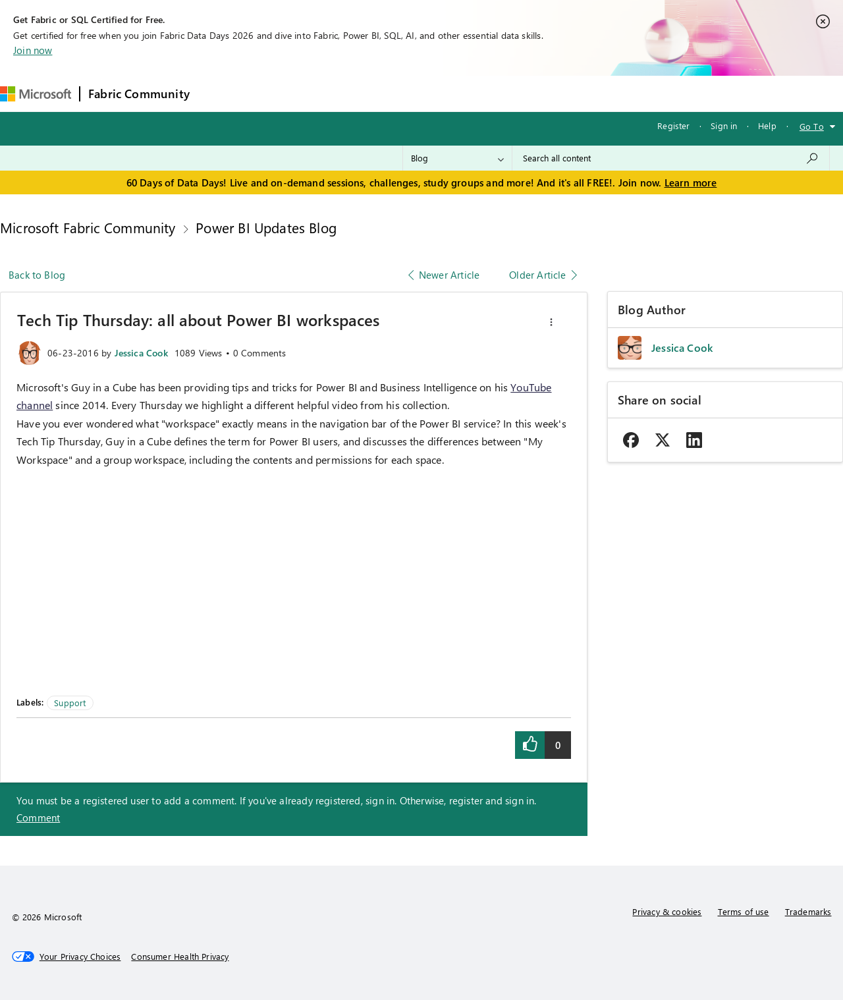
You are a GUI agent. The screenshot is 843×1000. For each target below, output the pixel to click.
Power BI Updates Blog (266, 227)
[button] (551, 322)
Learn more (691, 182)
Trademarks (808, 911)
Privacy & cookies (666, 911)
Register (673, 125)
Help (767, 125)
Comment (38, 817)
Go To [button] (812, 126)
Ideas (331, 93)
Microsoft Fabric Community (88, 227)
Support (555, 93)
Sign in (724, 125)
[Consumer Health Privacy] (180, 956)
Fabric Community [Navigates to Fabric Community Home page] (139, 93)
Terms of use (743, 911)
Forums (219, 93)
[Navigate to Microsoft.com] (35, 93)
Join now (32, 50)
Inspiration (278, 93)
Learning (499, 93)
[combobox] (671, 158)
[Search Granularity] (457, 158)
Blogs (449, 93)
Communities (390, 93)
